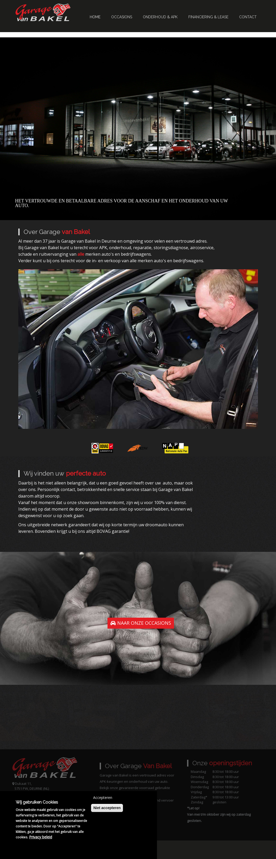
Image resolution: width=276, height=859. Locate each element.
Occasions (121, 17)
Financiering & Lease (208, 17)
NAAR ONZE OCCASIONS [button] (140, 623)
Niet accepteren (107, 808)
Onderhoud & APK (160, 17)
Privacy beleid (40, 836)
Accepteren (102, 797)
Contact (248, 17)
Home (95, 17)
